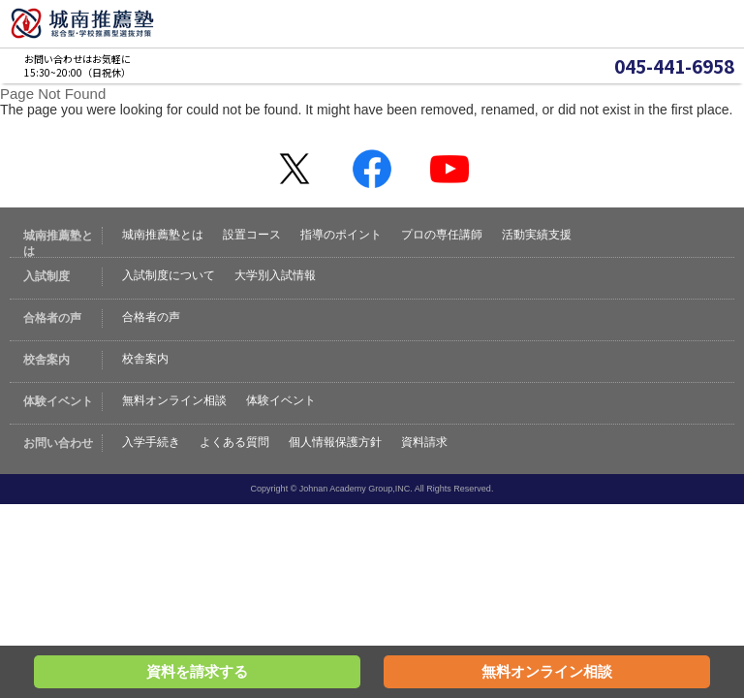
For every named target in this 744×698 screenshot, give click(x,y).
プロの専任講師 (441, 234)
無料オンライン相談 (174, 400)
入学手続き (151, 442)
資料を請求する (197, 671)
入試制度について (168, 275)
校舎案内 (145, 358)
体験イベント (281, 400)
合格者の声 (151, 317)
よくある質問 (234, 442)
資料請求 (424, 442)
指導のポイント (341, 234)
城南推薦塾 (82, 24)
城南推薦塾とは (162, 234)
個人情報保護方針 (335, 442)
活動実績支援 (537, 234)
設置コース (252, 234)
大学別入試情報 (275, 275)
